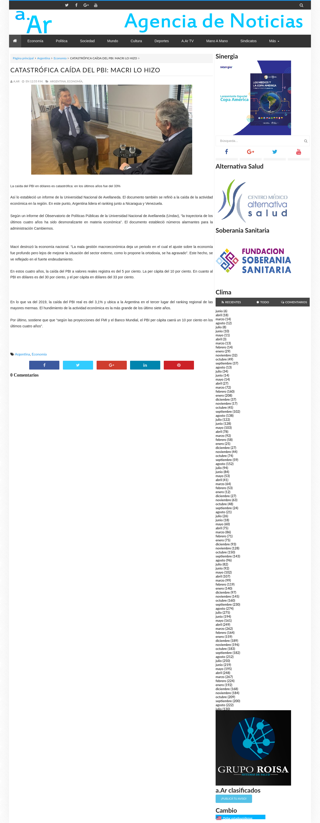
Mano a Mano (217, 41)
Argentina (43, 58)
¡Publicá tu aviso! (234, 798)
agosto (220, 323)
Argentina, (58, 81)
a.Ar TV (187, 41)
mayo (219, 335)
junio (219, 311)
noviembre (223, 355)
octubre (221, 359)
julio (219, 327)
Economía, (75, 81)
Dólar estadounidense (237, 818)
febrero (221, 347)
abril (219, 315)
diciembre (223, 399)
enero (220, 351)
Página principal (23, 58)
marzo (220, 319)
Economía (60, 58)
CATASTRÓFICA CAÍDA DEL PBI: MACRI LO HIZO (85, 70)
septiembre (224, 363)
